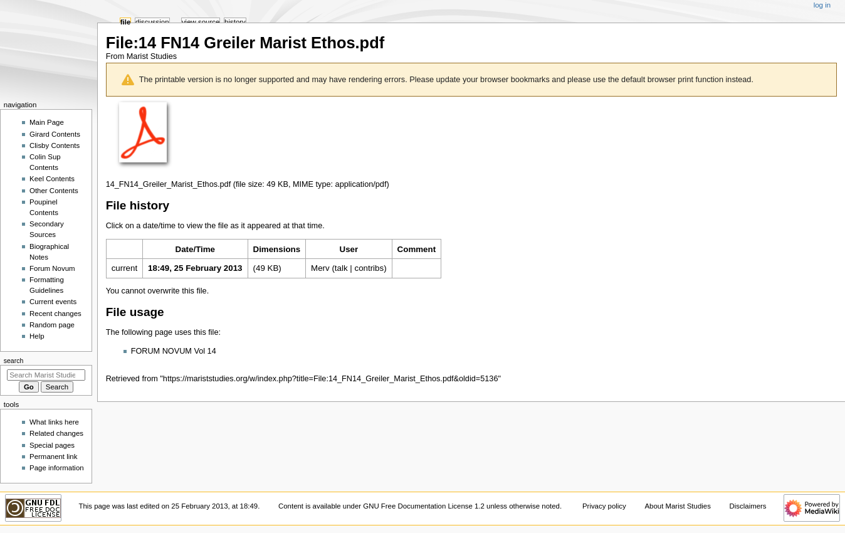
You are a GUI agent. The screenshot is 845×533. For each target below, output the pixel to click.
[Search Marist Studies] (46, 375)
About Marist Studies (677, 506)
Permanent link (53, 456)
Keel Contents (52, 178)
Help (37, 336)
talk (341, 268)
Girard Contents (54, 134)
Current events (52, 301)
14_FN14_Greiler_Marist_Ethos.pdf (168, 184)
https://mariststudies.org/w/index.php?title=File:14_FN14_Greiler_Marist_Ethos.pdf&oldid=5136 (330, 378)
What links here (54, 422)
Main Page (46, 122)
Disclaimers (748, 506)
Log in (822, 5)
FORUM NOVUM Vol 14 (173, 351)
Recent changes (55, 313)
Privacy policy (604, 506)
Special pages (52, 445)
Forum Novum (52, 268)
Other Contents (53, 190)
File (125, 22)
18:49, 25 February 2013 (195, 268)
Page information (56, 468)
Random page (52, 325)
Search (14, 360)
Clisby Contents (54, 145)
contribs (369, 268)
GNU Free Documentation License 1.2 (424, 506)
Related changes (56, 433)
